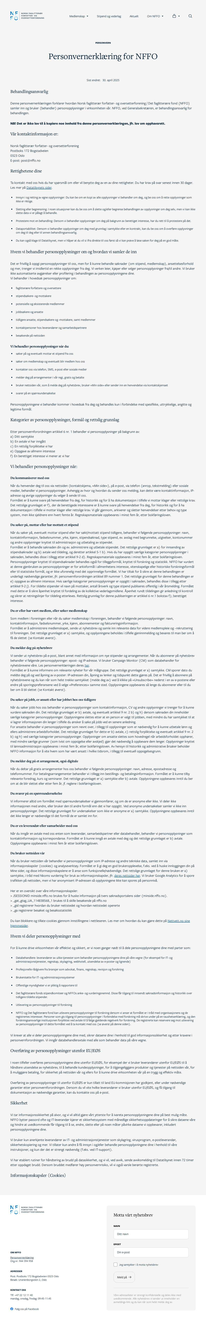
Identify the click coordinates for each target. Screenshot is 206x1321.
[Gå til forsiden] (27, 16)
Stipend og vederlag (109, 16)
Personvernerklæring (22, 1257)
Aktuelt (134, 16)
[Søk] (190, 16)
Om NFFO (155, 16)
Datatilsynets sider (39, 187)
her (87, 665)
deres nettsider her (127, 875)
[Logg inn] (176, 16)
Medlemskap (78, 16)
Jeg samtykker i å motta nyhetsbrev (136, 1264)
